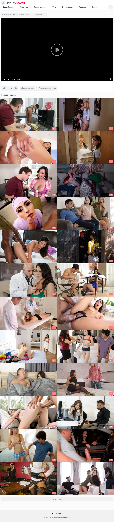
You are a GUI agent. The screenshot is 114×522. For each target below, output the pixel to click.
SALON (16, 3)
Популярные (67, 7)
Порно (95, 7)
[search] (110, 7)
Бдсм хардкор (18, 15)
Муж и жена (6, 15)
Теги (54, 7)
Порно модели (40, 7)
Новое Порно (7, 7)
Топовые (82, 7)
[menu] (3, 3)
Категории (23, 7)
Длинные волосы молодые (36, 15)
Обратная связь (56, 513)
